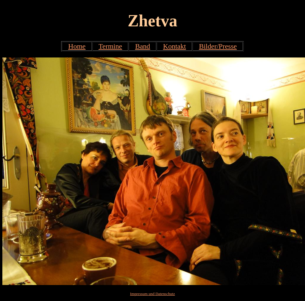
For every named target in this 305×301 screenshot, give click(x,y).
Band (142, 46)
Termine (110, 46)
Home (77, 46)
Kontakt (174, 46)
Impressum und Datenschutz (152, 294)
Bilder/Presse (218, 46)
